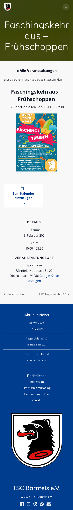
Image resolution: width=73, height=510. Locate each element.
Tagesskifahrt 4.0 (36, 338)
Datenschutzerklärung (36, 388)
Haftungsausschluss (36, 394)
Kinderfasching (15, 294)
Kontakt (37, 400)
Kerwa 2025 (36, 323)
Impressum (37, 382)
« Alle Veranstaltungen (37, 70)
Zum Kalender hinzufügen (23, 195)
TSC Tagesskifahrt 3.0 (53, 294)
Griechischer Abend (37, 354)
